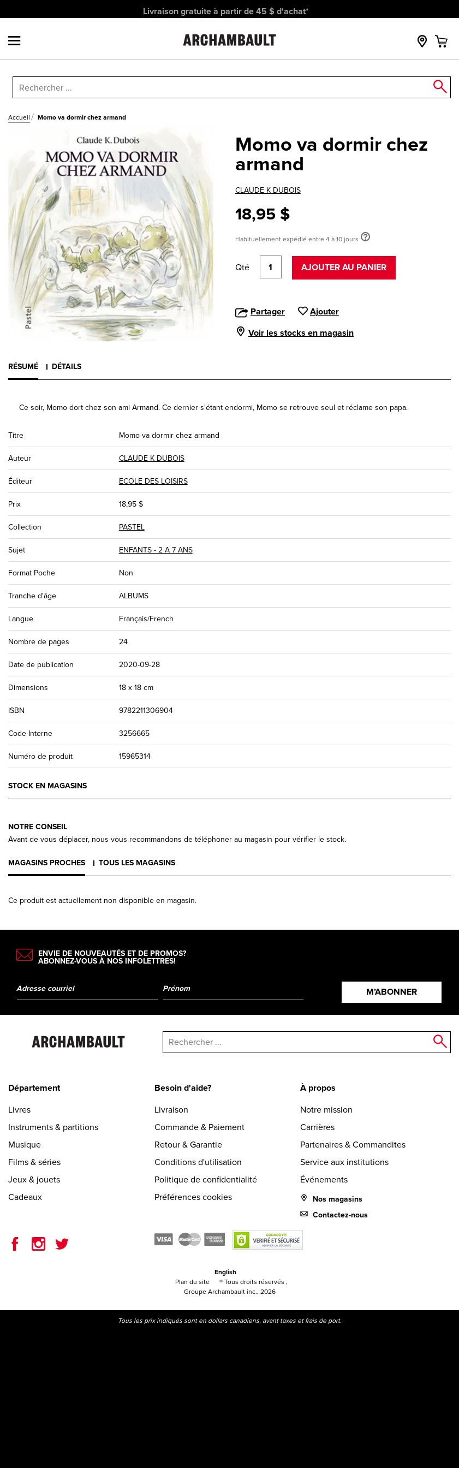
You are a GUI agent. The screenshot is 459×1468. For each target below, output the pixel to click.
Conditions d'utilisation (198, 1162)
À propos (318, 1087)
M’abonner (391, 991)
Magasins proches (46, 863)
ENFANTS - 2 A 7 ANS (156, 550)
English (225, 1272)
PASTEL (132, 527)
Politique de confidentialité (205, 1179)
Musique (24, 1144)
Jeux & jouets (34, 1179)
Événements (324, 1179)
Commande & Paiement (199, 1127)
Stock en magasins (47, 786)
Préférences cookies (193, 1197)
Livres (19, 1109)
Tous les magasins (137, 863)
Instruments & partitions (53, 1127)
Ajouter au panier (343, 267)
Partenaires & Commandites (353, 1144)
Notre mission (326, 1109)
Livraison (171, 1109)
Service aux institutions (344, 1162)
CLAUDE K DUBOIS (268, 190)
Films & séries (34, 1162)
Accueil (19, 117)
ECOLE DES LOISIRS (153, 481)
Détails (66, 366)
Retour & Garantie (188, 1144)
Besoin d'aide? (182, 1087)
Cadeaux (25, 1197)
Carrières (317, 1127)
